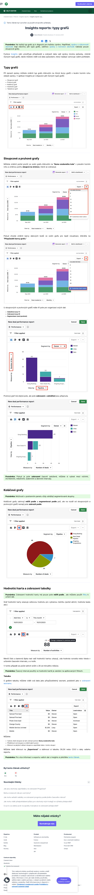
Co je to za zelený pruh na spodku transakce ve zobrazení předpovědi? (31, 806)
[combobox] (5, 875)
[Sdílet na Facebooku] (42, 41)
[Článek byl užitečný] (5, 773)
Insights (14, 54)
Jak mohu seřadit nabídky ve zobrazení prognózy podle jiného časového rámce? (35, 797)
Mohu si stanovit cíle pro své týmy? (17, 793)
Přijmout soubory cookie (64, 880)
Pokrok (16, 16)
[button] (7, 880)
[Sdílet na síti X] (50, 41)
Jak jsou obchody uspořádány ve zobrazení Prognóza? (25, 789)
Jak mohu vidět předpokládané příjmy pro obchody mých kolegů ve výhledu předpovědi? (38, 801)
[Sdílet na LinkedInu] (46, 41)
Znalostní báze (8, 16)
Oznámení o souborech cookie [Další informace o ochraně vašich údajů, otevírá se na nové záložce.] (28, 884)
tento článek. (74, 757)
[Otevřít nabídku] (5, 4)
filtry (85, 595)
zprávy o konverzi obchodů (62, 47)
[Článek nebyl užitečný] (15, 773)
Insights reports (24, 16)
